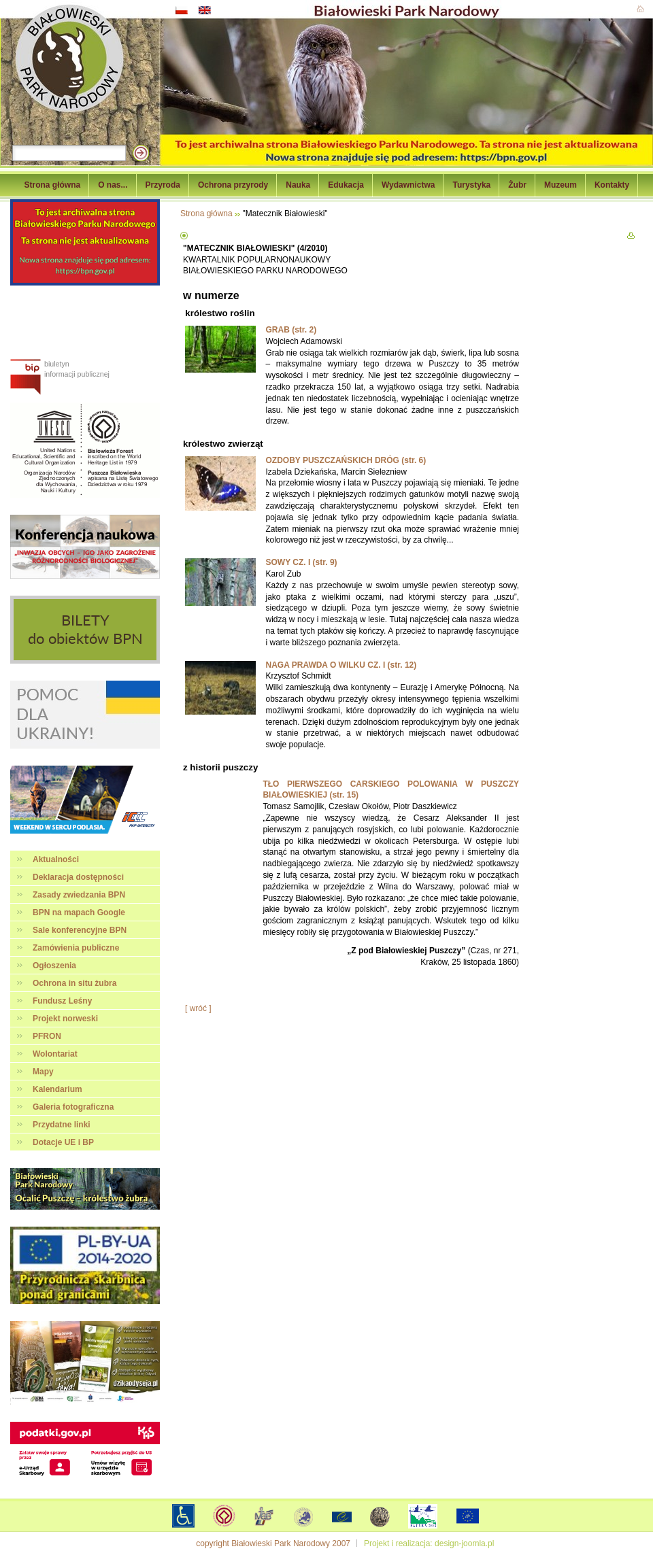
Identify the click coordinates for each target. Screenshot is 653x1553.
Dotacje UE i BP (63, 1142)
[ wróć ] (198, 1008)
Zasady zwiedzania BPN (79, 895)
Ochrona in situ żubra (74, 983)
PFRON (47, 1036)
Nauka (298, 185)
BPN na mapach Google (79, 912)
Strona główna (52, 185)
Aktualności (56, 859)
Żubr (517, 185)
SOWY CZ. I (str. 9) (301, 562)
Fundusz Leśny (62, 1001)
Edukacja (346, 185)
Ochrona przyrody (233, 185)
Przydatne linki (61, 1124)
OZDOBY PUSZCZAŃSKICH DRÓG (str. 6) (345, 460)
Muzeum (560, 185)
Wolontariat (55, 1054)
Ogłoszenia (54, 965)
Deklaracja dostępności (78, 877)
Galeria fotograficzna (73, 1107)
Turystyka (471, 185)
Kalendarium (57, 1089)
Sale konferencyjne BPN (80, 930)
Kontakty (612, 185)
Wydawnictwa (408, 185)
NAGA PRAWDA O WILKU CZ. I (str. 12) (340, 665)
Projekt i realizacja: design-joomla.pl (429, 1543)
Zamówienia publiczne (76, 948)
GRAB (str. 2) (290, 330)
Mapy (43, 1071)
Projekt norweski (65, 1018)
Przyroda (163, 185)
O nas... (112, 185)
